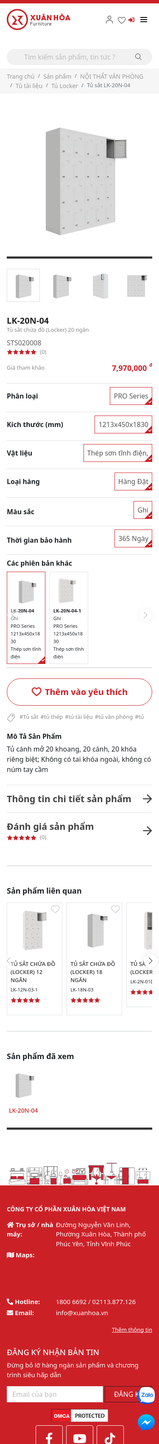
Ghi (142, 510)
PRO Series (131, 396)
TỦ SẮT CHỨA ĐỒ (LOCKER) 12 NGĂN (33, 972)
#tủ (139, 717)
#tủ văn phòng (114, 717)
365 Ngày (133, 538)
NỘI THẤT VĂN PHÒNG (111, 76)
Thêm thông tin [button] (132, 1329)
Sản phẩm (57, 76)
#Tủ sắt (29, 717)
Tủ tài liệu (29, 86)
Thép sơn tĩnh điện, (117, 453)
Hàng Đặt (133, 481)
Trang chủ (20, 76)
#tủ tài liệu (78, 717)
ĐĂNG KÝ (128, 1394)
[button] (79, 692)
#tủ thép (52, 717)
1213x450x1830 (123, 424)
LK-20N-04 (23, 1110)
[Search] (79, 57)
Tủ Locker (64, 86)
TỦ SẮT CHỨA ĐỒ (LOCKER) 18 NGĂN (92, 972)
